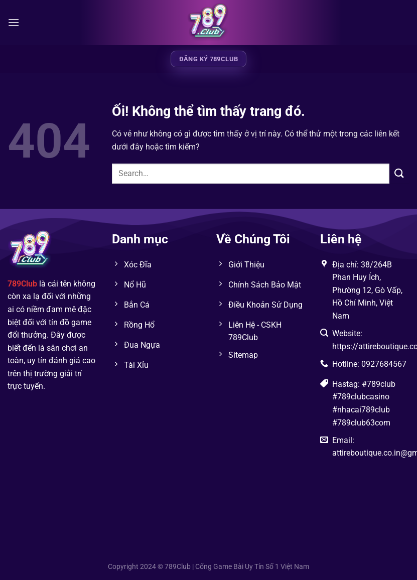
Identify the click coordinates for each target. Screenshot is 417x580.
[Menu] (14, 22)
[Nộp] (399, 173)
